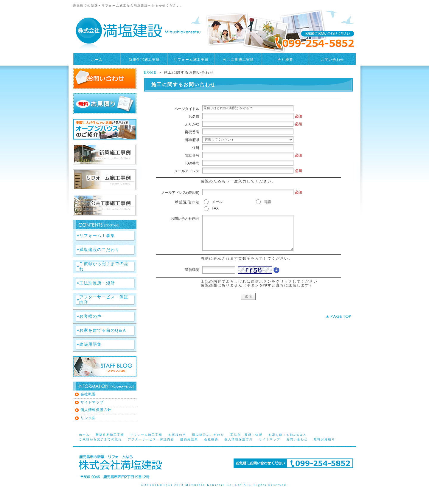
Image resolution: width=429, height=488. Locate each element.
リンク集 (88, 418)
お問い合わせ (332, 60)
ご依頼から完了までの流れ (103, 266)
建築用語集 (90, 344)
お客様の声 (90, 316)
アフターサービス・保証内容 (103, 300)
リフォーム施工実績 (191, 60)
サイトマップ (92, 402)
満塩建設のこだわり (99, 249)
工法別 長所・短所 (246, 434)
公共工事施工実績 (238, 60)
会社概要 (285, 60)
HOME (150, 72)
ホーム (97, 60)
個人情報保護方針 (95, 410)
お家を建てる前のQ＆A (102, 330)
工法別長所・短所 (97, 283)
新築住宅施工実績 (144, 60)
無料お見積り (324, 439)
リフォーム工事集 (97, 235)
